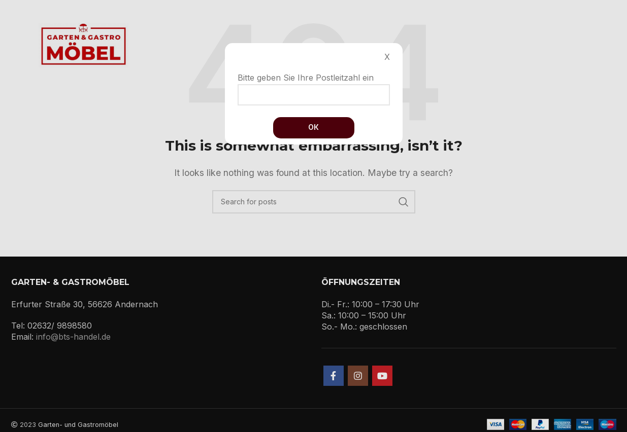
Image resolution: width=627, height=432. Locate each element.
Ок (313, 127)
